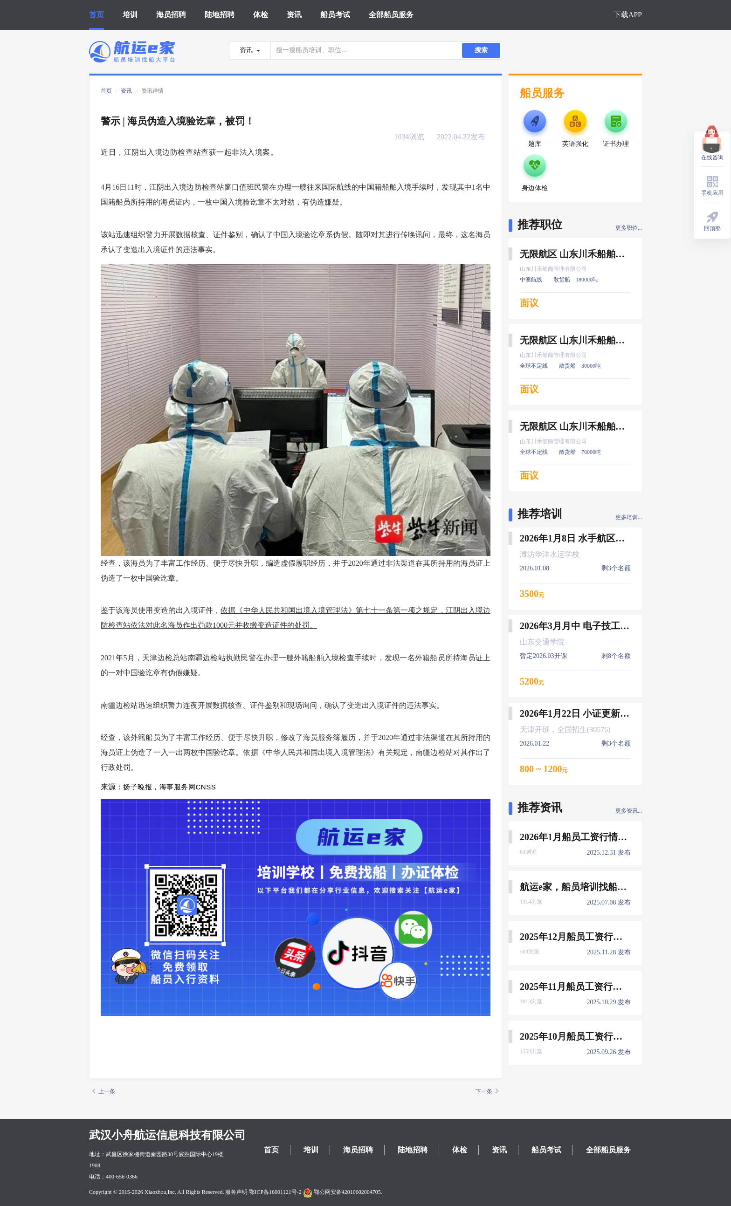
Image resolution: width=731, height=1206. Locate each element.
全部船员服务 (391, 15)
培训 (130, 15)
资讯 (294, 15)
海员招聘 (171, 15)
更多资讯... (628, 811)
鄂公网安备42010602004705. (342, 1192)
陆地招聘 (219, 15)
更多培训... (628, 517)
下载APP (628, 15)
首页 (96, 15)
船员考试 (335, 15)
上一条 (103, 1091)
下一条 (487, 1091)
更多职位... (628, 228)
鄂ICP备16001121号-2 (275, 1192)
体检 (260, 15)
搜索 (481, 50)
